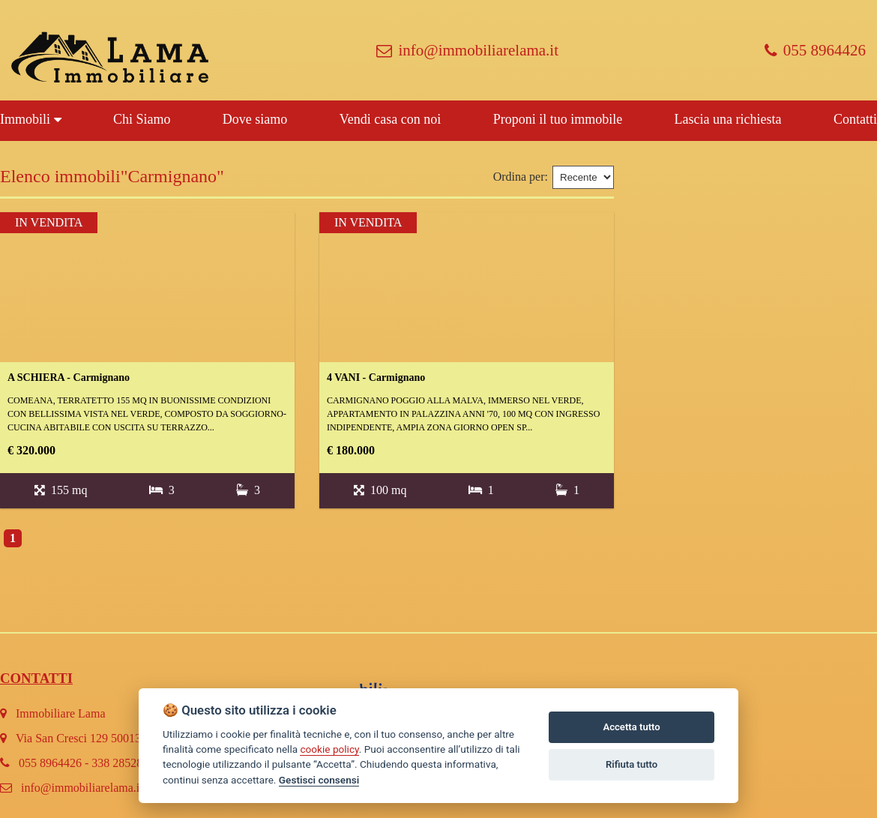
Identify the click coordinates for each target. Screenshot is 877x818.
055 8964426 (815, 50)
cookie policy (329, 749)
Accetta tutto (631, 727)
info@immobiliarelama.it (467, 50)
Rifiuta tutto (631, 764)
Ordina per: (520, 176)
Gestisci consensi (319, 780)
